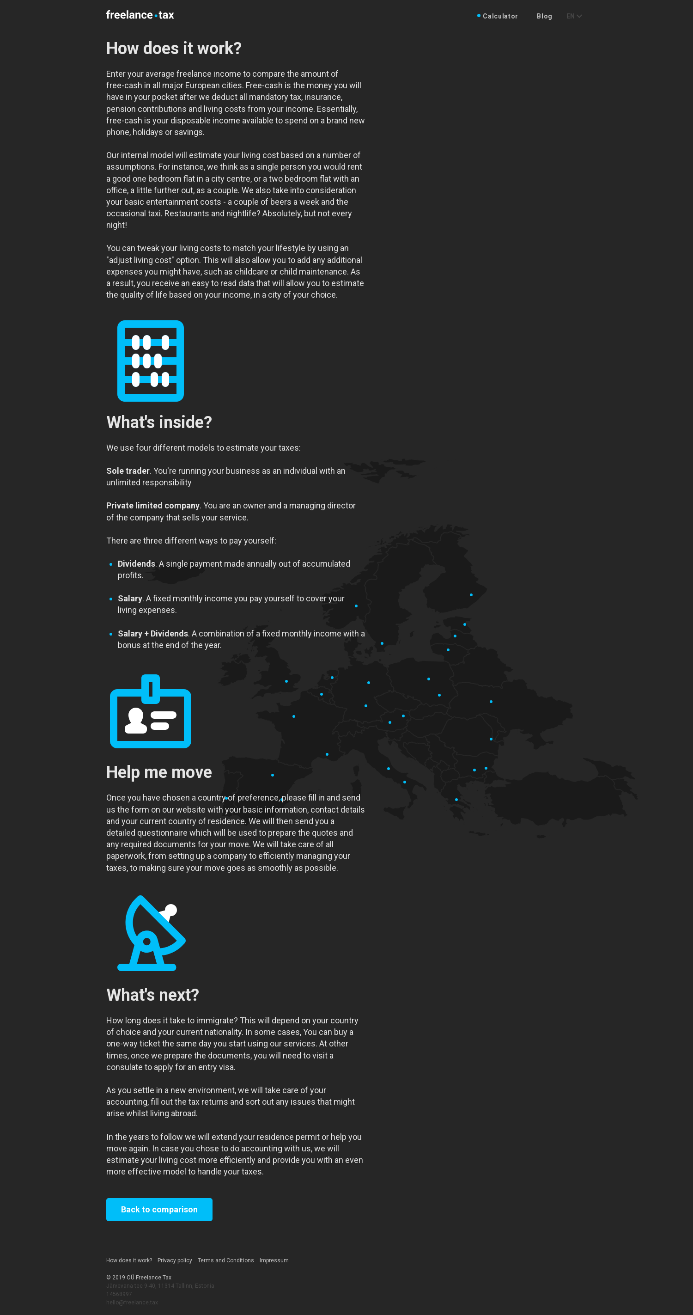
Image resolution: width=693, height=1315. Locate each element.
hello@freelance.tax (132, 1302)
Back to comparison (159, 1209)
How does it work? (129, 1260)
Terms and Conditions (226, 1260)
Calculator (500, 16)
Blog (545, 16)
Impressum (274, 1260)
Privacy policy (175, 1260)
